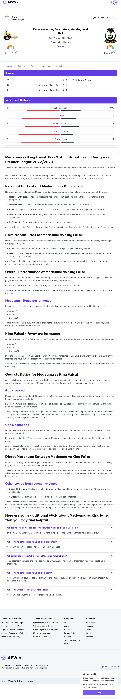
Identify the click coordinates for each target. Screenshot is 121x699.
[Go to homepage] (10, 2)
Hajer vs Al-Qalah (40, 637)
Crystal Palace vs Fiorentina (12, 630)
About (66, 623)
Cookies (67, 637)
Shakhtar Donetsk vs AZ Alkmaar (14, 633)
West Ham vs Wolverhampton (13, 623)
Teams (88, 630)
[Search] (111, 2)
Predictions (90, 623)
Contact (67, 630)
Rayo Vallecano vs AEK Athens (13, 626)
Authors (67, 626)
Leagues (89, 626)
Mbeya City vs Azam (41, 633)
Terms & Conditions (72, 640)
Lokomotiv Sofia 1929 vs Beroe (45, 623)
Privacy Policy (70, 633)
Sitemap (67, 644)
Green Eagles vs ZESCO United (45, 630)
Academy (89, 637)
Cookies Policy (105, 685)
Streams (89, 633)
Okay (99, 693)
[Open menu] (115, 2)
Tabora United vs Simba (43, 626)
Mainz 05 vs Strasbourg (10, 637)
